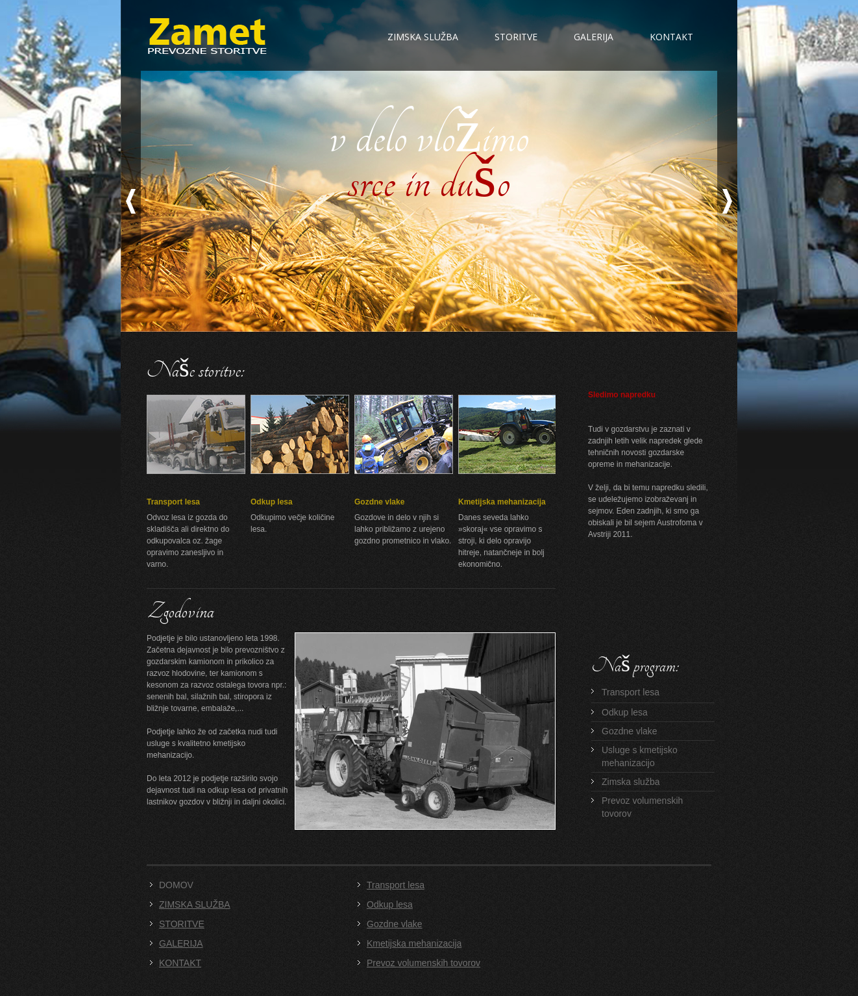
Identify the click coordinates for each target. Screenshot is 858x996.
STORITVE (181, 924)
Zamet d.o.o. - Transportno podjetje (207, 36)
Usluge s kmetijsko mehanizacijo (640, 756)
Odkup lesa (272, 501)
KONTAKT (180, 963)
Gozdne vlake (379, 501)
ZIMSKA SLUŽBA (194, 904)
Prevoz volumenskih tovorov (642, 807)
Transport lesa (173, 501)
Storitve (516, 37)
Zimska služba (422, 37)
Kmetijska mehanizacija (502, 501)
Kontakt (671, 37)
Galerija (593, 37)
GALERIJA (181, 943)
